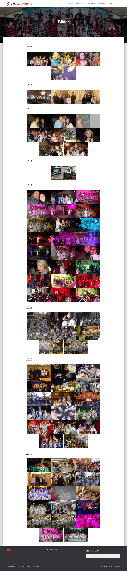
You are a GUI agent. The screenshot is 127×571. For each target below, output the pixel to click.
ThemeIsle (117, 566)
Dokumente (11, 566)
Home (71, 3)
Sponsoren (101, 3)
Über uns (79, 3)
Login (28, 566)
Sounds (21, 566)
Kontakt (110, 3)
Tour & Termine (90, 3)
